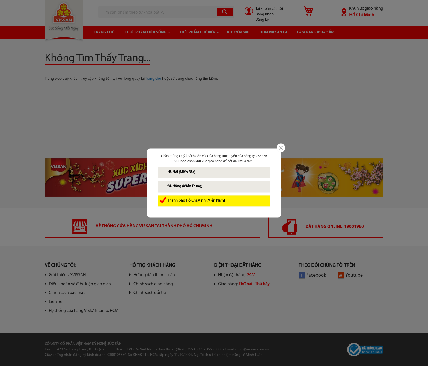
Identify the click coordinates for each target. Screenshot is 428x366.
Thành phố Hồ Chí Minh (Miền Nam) (196, 201)
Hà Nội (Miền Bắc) (181, 172)
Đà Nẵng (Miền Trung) (184, 187)
